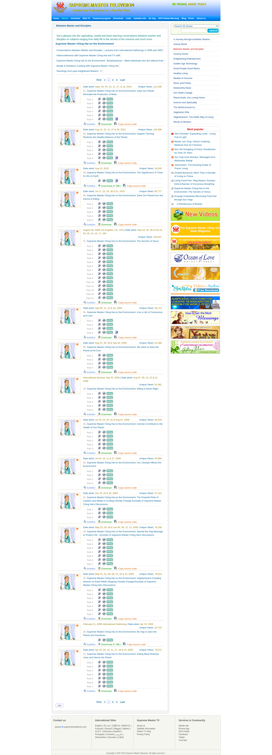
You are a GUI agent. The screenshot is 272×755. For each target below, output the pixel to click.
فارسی (119, 734)
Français (99, 728)
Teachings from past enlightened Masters (79, 71)
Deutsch (108, 728)
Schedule (75, 18)
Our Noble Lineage (182, 92)
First (98, 80)
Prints (191, 18)
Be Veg (152, 18)
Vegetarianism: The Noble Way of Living (193, 117)
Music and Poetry (182, 83)
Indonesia (107, 731)
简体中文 (126, 725)
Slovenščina (100, 737)
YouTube (183, 740)
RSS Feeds (184, 731)
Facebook (183, 734)
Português (100, 734)
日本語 (120, 737)
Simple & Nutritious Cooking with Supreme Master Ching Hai (87, 66)
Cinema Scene (180, 54)
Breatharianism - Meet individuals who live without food (135, 60)
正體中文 (116, 725)
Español (117, 731)
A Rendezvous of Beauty (189, 204)
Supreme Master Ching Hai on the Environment (80, 60)
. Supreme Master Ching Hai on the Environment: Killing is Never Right (120, 388)
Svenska (110, 734)
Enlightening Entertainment (187, 58)
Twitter (182, 737)
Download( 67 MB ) (110, 186)
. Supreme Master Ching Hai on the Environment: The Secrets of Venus (121, 241)
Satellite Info (140, 18)
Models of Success (182, 78)
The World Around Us (184, 107)
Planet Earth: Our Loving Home (189, 97)
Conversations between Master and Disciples (79, 50)
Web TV (87, 18)
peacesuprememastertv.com (71, 727)
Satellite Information (146, 728)
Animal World (180, 44)
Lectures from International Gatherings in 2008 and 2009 (134, 50)
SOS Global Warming (168, 18)
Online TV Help (144, 731)
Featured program (102, 18)
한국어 (98, 731)
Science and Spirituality (185, 102)
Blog (184, 18)
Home (56, 18)
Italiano (126, 728)
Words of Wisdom (182, 122)
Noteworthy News (182, 88)
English (98, 725)
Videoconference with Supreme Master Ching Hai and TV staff (88, 55)
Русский (112, 737)
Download (118, 18)
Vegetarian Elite (181, 112)
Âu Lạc (107, 725)
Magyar (117, 728)
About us (201, 18)
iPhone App (184, 728)
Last (122, 80)
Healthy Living (180, 73)
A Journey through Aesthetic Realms (191, 39)
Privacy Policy (143, 734)
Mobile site (184, 725)
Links (128, 18)
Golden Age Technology (185, 63)
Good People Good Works (186, 68)
